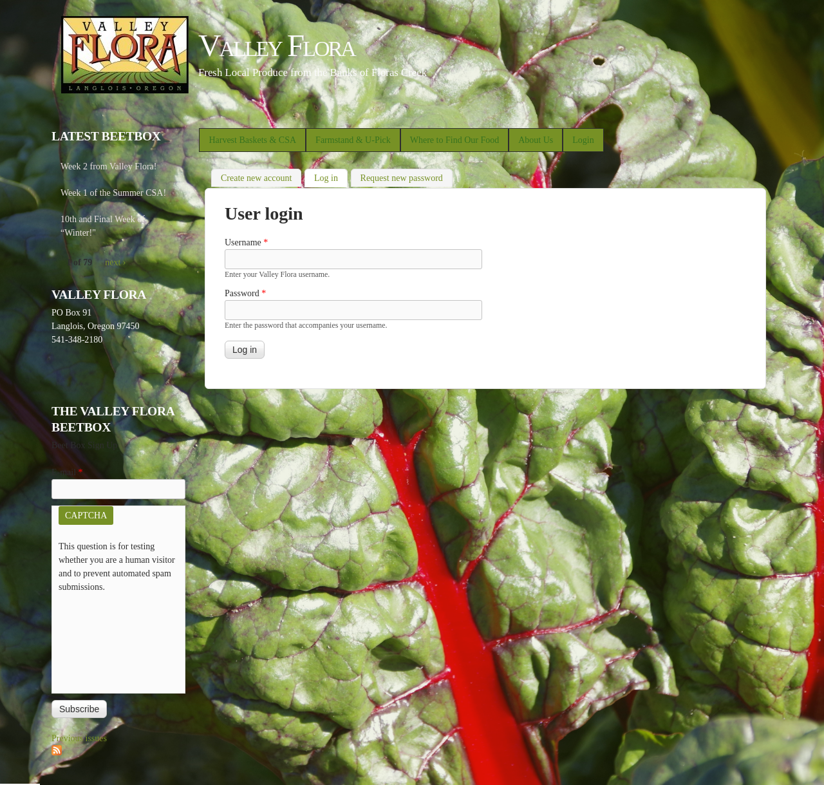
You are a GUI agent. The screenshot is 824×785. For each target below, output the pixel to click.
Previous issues (79, 738)
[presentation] (111, 640)
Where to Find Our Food (454, 140)
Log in (331, 177)
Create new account (256, 178)
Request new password (401, 178)
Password (245, 293)
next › (115, 262)
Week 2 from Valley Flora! (108, 166)
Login (583, 140)
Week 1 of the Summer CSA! (113, 193)
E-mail (67, 472)
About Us (535, 140)
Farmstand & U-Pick (353, 140)
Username (246, 242)
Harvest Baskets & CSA (252, 140)
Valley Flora (276, 45)
